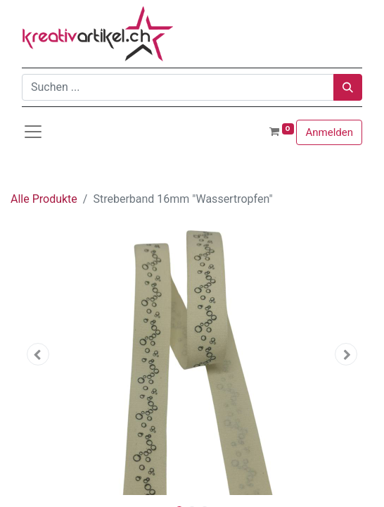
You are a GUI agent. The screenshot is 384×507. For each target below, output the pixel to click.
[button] (38, 354)
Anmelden (329, 132)
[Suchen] (347, 87)
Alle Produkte (44, 199)
